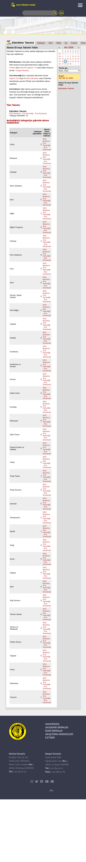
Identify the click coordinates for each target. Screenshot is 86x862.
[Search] (39, 13)
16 (70, 59)
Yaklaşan (41, 43)
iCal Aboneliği (27, 113)
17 (73, 59)
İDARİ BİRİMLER (53, 731)
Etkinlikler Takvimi (23, 42)
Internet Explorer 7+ (28, 68)
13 (63, 59)
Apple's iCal (14, 78)
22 (68, 61)
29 (68, 64)
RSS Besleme (15, 113)
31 (65, 54)
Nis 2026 (68, 47)
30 (63, 54)
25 (75, 61)
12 (78, 56)
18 (75, 59)
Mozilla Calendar (30, 78)
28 (65, 64)
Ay (66, 43)
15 (68, 59)
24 (73, 61)
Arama (74, 43)
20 (63, 61)
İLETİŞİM (50, 737)
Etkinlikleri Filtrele (66, 88)
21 (65, 61)
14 (65, 59)
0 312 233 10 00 (19, 771)
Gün (50, 43)
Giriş (83, 43)
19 (78, 59)
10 (73, 56)
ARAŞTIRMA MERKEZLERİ (59, 734)
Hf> (60, 54)
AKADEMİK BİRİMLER (56, 727)
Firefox (12, 68)
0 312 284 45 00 (56, 768)
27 (63, 64)
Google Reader (22, 70)
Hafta (58, 43)
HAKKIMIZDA (52, 724)
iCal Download (41, 113)
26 (78, 61)
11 (75, 56)
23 (70, 61)
